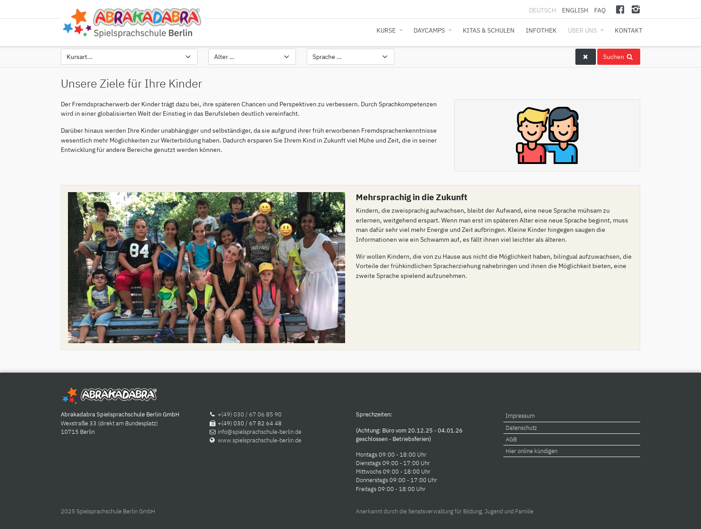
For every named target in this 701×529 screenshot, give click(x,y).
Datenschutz (521, 428)
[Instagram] (635, 9)
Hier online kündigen (531, 451)
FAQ (600, 10)
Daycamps (429, 30)
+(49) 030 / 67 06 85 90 (250, 414)
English (575, 10)
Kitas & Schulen (489, 30)
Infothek (541, 30)
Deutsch (543, 10)
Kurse (386, 30)
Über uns (582, 30)
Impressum (520, 416)
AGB (511, 439)
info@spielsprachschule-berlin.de (259, 432)
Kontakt (628, 30)
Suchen (618, 56)
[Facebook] (620, 9)
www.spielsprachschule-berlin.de (259, 440)
